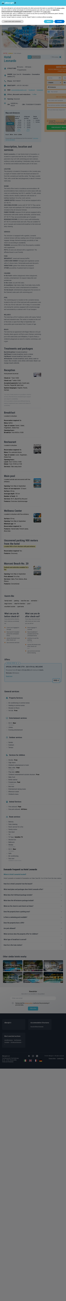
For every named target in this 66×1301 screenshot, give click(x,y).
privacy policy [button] (61, 8)
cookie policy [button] (46, 11)
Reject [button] (49, 21)
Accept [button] (59, 21)
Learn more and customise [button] (12, 21)
